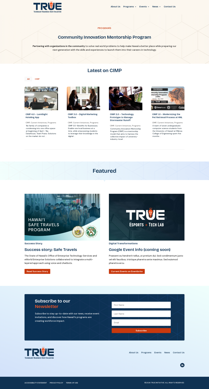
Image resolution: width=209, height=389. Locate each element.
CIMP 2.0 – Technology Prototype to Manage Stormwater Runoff (121, 117)
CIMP (37, 79)
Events (143, 6)
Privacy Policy (56, 383)
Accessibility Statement (36, 383)
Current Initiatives (39, 122)
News (155, 6)
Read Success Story (37, 271)
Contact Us (170, 6)
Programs (128, 6)
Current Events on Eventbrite (127, 271)
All (28, 79)
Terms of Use (72, 383)
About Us (115, 6)
